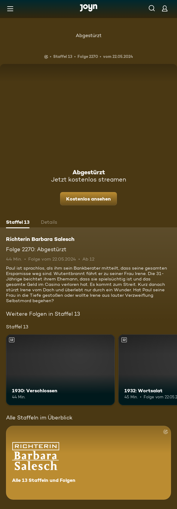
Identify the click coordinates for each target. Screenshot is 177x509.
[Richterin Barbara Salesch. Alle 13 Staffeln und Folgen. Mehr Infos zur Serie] (88, 463)
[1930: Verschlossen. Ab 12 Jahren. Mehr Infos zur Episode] (60, 369)
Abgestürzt (89, 35)
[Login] (164, 8)
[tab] (18, 222)
